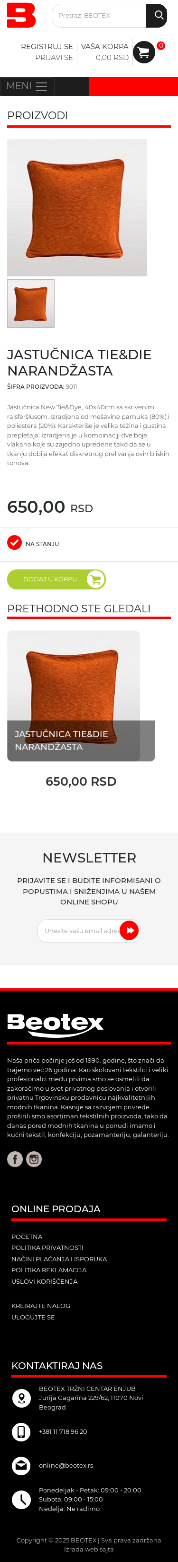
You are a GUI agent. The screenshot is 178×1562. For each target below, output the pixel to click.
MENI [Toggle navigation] (27, 87)
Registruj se (47, 46)
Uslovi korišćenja (44, 1281)
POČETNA (26, 1236)
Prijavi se (54, 57)
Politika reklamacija (48, 1270)
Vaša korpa (105, 46)
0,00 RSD (112, 57)
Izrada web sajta (89, 1549)
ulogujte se (33, 1317)
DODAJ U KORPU (63, 579)
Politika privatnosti (47, 1247)
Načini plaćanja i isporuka (59, 1259)
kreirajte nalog (40, 1305)
